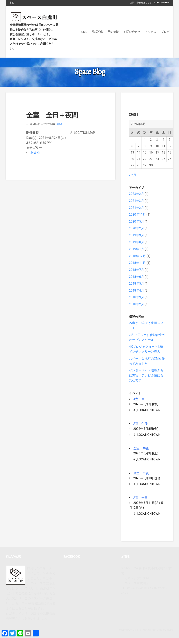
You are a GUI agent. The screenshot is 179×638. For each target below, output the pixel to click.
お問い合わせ (132, 32)
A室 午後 (140, 424)
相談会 (59, 124)
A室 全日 (140, 399)
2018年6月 (136, 277)
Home (83, 32)
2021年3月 (136, 201)
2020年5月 (136, 221)
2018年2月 (136, 304)
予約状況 (113, 32)
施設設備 (97, 32)
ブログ (165, 32)
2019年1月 (136, 249)
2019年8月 (136, 242)
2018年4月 (136, 290)
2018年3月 (136, 297)
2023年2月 (136, 194)
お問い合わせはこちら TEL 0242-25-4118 (149, 2)
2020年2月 (136, 228)
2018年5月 (136, 283)
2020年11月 (137, 214)
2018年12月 (137, 256)
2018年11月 (137, 263)
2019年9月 (136, 235)
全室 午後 (141, 448)
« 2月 (132, 175)
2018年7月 (136, 270)
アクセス (150, 32)
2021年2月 (136, 208)
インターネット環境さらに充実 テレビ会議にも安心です (146, 375)
